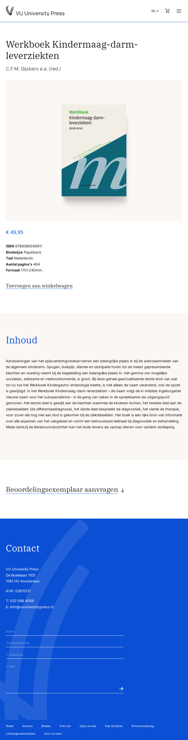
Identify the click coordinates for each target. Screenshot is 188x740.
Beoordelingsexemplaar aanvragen (62, 489)
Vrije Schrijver (114, 726)
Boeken (46, 726)
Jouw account (53, 733)
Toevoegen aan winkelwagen (39, 286)
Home (9, 726)
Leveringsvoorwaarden (20, 733)
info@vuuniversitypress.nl (31, 607)
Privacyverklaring (142, 726)
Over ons (65, 726)
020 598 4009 (22, 601)
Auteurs (27, 726)
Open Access (88, 726)
